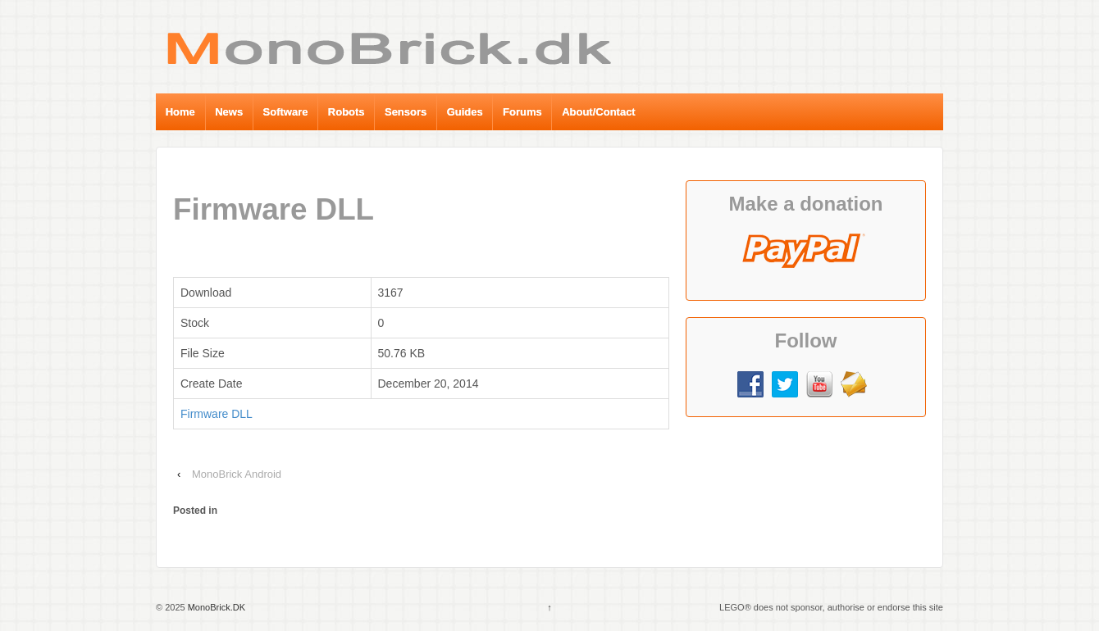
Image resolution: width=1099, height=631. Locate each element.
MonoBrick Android (236, 474)
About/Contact (599, 112)
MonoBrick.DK (215, 607)
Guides (465, 112)
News (229, 112)
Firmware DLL (216, 413)
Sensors (405, 112)
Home (180, 112)
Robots (346, 112)
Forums (522, 112)
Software (285, 112)
